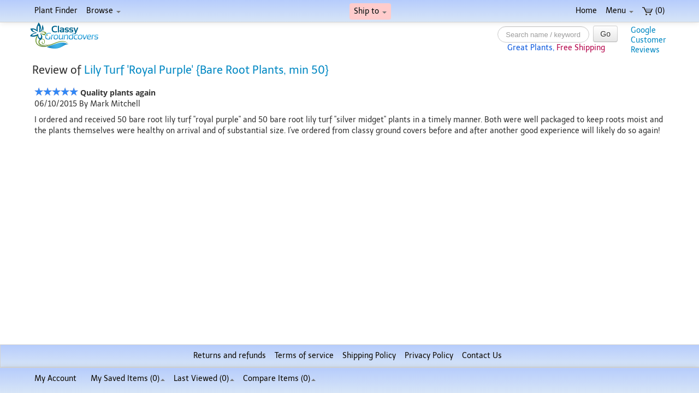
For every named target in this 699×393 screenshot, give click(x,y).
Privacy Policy (429, 355)
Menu (619, 10)
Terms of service (304, 355)
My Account (55, 378)
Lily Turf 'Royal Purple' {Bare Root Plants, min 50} (206, 69)
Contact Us (482, 355)
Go (605, 33)
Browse (103, 10)
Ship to (370, 11)
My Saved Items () (128, 378)
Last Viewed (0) (204, 378)
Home (586, 10)
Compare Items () (279, 378)
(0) (653, 10)
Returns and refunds (229, 355)
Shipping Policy (369, 355)
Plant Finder (56, 10)
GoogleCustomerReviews (648, 40)
